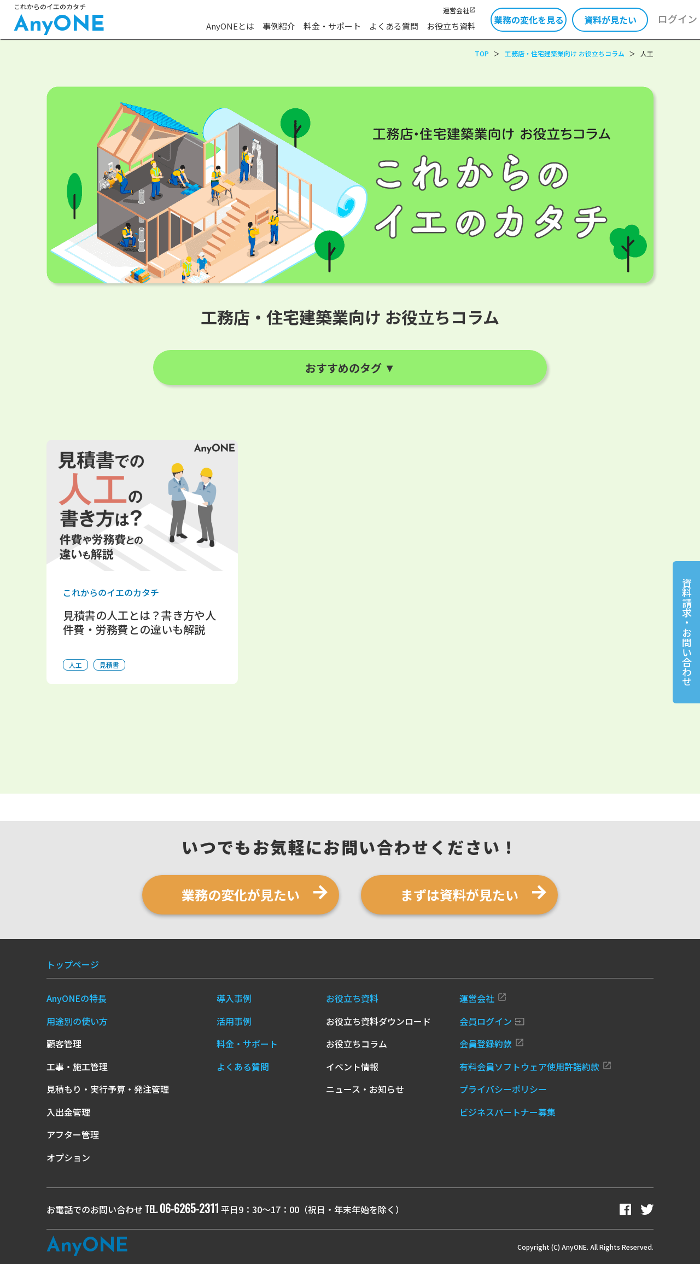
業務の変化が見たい (241, 894)
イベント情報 (352, 1066)
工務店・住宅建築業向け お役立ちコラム (565, 53)
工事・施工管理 (77, 1066)
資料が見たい (610, 19)
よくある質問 (393, 26)
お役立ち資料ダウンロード (378, 1021)
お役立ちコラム (356, 1043)
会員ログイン (491, 1021)
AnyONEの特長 (76, 998)
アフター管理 (72, 1134)
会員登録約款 (491, 1043)
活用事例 (234, 1021)
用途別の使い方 (77, 1021)
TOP (482, 53)
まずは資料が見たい (459, 894)
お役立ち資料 (451, 26)
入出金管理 (68, 1112)
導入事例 (234, 998)
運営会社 (459, 10)
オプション (68, 1157)
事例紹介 (278, 26)
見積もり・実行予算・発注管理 (107, 1089)
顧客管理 (63, 1043)
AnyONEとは (230, 26)
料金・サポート (332, 26)
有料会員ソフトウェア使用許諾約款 (535, 1066)
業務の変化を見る (529, 19)
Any (87, 1246)
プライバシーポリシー (503, 1089)
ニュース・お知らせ (365, 1089)
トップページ (72, 964)
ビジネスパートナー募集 (507, 1112)
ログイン (677, 18)
